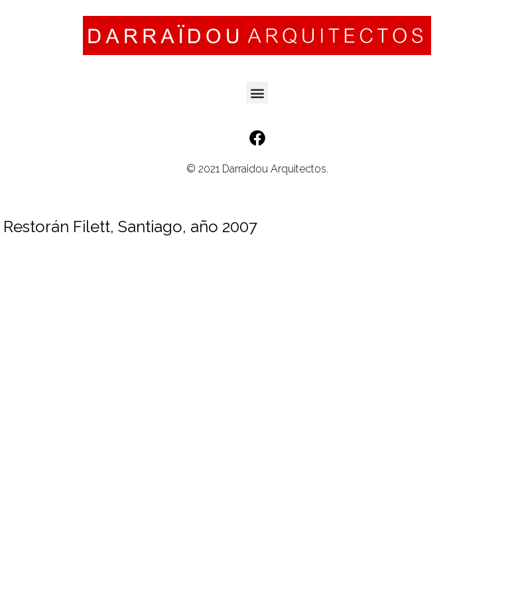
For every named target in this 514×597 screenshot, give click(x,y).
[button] (257, 92)
